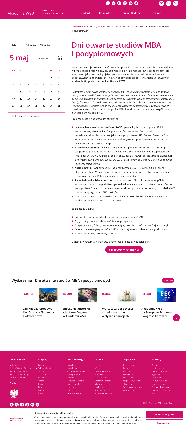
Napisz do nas (158, 368)
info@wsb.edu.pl (22, 374)
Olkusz (41, 384)
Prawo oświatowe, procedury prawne (95, 233)
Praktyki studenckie (160, 381)
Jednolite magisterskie (76, 371)
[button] (161, 3)
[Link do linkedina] (119, 3)
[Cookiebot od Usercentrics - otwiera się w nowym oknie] (16, 419)
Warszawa (42, 390)
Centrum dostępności (161, 387)
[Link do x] (113, 3)
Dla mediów (128, 374)
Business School (102, 377)
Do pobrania (128, 390)
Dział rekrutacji (129, 365)
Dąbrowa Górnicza (45, 368)
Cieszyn (41, 365)
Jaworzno (42, 374)
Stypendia (156, 374)
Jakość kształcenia (102, 384)
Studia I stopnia (73, 365)
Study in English (73, 384)
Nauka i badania (102, 387)
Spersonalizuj (164, 408)
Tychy (40, 387)
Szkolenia (70, 387)
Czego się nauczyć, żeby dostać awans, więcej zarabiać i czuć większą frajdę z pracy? (121, 225)
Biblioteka (99, 374)
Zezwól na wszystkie (164, 400)
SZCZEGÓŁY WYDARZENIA (124, 249)
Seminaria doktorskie (75, 381)
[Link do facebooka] (108, 3)
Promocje (71, 390)
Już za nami (136, 26)
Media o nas (128, 377)
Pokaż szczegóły (41, 419)
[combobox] (168, 3)
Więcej (168, 280)
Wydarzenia (103, 26)
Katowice (42, 377)
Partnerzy (127, 368)
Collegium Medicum (103, 381)
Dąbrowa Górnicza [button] (52, 13)
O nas (97, 365)
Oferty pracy (128, 384)
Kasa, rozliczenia (158, 377)
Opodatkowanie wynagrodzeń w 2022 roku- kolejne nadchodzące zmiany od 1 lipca (121, 229)
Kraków (41, 381)
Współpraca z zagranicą (133, 387)
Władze (98, 368)
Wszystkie (119, 26)
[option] (40, 303)
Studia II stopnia (73, 368)
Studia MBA (71, 377)
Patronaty (127, 371)
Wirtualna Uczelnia (159, 371)
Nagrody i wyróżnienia (132, 381)
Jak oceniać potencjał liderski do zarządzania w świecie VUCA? (109, 217)
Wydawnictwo (100, 390)
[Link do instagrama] (125, 3)
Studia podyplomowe (75, 374)
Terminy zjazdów (159, 384)
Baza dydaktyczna (102, 371)
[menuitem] (85, 13)
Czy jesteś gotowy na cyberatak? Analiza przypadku (103, 221)
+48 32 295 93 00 (20, 371)
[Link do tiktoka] (136, 3)
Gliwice (41, 371)
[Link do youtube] (131, 3)
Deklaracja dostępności (161, 390)
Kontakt (155, 365)
